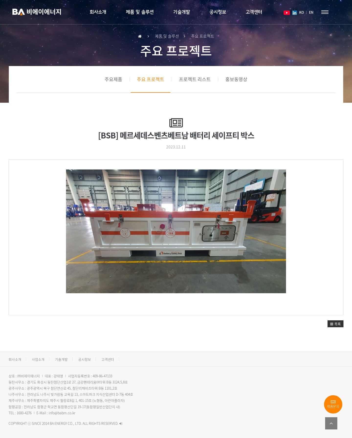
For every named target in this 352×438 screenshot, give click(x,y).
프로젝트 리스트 (195, 79)
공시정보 (217, 12)
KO (301, 12)
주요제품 (113, 79)
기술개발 (181, 12)
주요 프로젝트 (150, 79)
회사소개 (98, 12)
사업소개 (38, 359)
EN (311, 12)
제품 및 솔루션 (140, 12)
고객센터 (254, 12)
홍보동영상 (236, 79)
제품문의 (333, 404)
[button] (335, 323)
